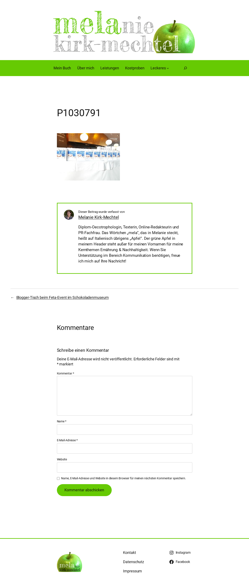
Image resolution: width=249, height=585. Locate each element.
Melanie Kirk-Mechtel (98, 217)
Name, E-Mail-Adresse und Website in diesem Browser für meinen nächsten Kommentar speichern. (123, 478)
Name (61, 421)
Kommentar (65, 373)
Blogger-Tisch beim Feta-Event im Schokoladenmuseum (62, 297)
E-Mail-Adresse (67, 440)
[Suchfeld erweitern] (185, 68)
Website (62, 459)
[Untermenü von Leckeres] (168, 68)
